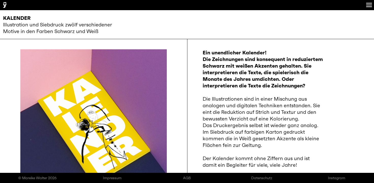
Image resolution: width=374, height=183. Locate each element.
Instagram (336, 178)
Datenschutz (261, 178)
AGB (187, 178)
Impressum (112, 178)
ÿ (5, 5)
